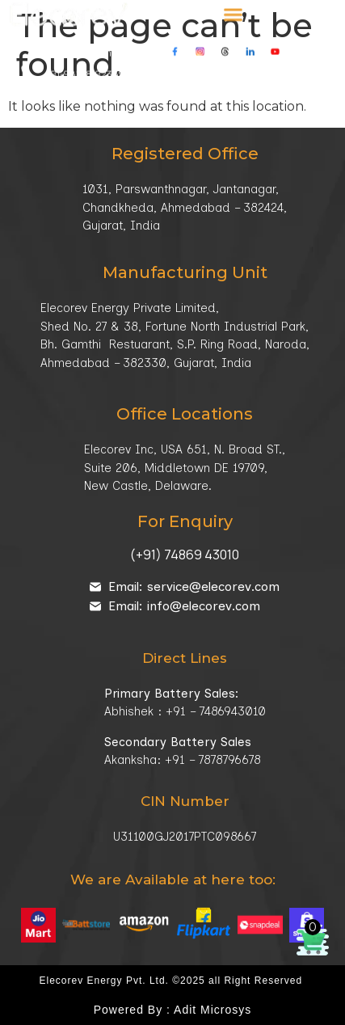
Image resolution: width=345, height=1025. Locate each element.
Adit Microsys (212, 1009)
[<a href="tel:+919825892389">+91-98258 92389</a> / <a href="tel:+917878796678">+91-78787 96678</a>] (26, 63)
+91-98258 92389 (84, 65)
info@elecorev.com (282, 65)
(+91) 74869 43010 (184, 554)
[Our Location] (135, 81)
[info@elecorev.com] (218, 63)
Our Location (185, 84)
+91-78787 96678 (172, 65)
